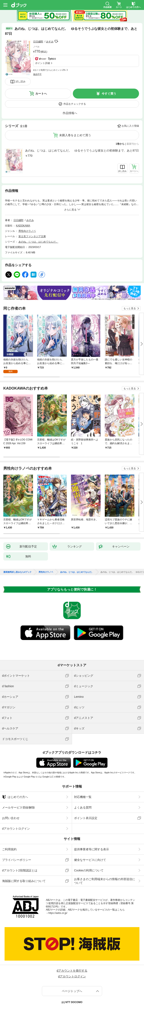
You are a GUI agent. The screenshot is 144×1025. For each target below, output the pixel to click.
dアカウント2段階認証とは (19, 870)
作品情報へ (70, 113)
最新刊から (133, 144)
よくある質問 (83, 807)
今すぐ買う (109, 93)
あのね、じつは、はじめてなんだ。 (38, 241)
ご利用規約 (9, 849)
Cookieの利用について (89, 870)
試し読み (21, 81)
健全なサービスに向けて (90, 859)
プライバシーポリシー (16, 859)
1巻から (120, 144)
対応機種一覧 (83, 797)
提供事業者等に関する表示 (91, 849)
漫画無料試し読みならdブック (17, 572)
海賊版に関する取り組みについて (24, 881)
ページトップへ (72, 991)
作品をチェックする (74, 103)
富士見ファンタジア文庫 (32, 236)
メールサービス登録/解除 (18, 807)
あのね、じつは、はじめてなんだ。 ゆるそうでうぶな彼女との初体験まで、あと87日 (82, 150)
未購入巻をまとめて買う (75, 135)
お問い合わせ (11, 818)
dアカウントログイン (16, 828)
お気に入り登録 (130, 125)
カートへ (41, 93)
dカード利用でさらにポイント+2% (49, 70)
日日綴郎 (38, 41)
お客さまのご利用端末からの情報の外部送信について (104, 880)
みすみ (50, 41)
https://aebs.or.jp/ (57, 913)
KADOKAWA (23, 225)
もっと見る (129, 308)
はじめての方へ (15, 797)
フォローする (56, 41)
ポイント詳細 (42, 63)
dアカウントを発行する (72, 970)
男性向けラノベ (27, 231)
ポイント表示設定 (85, 818)
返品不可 (37, 74)
